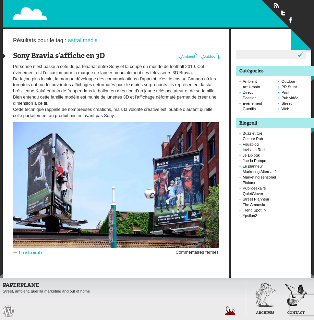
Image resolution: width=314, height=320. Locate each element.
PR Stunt (289, 87)
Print (285, 92)
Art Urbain (251, 87)
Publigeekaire (254, 188)
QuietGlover (253, 194)
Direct (248, 92)
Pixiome (249, 183)
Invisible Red (254, 150)
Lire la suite (31, 253)
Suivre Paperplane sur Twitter (283, 12)
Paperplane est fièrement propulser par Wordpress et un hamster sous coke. (8, 311)
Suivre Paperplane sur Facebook (290, 19)
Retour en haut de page (230, 310)
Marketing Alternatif (259, 172)
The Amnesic (254, 205)
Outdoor (210, 56)
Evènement (252, 103)
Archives (265, 313)
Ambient (188, 56)
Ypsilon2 (250, 216)
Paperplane (72, 9)
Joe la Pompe (254, 161)
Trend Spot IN (254, 210)
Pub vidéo (290, 98)
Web (285, 109)
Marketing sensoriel (259, 177)
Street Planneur (256, 199)
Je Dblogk (251, 155)
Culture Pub (253, 139)
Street (286, 103)
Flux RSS (276, 5)
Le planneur (253, 166)
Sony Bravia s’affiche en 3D (59, 56)
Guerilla (249, 109)
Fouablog (251, 144)
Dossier (249, 98)
